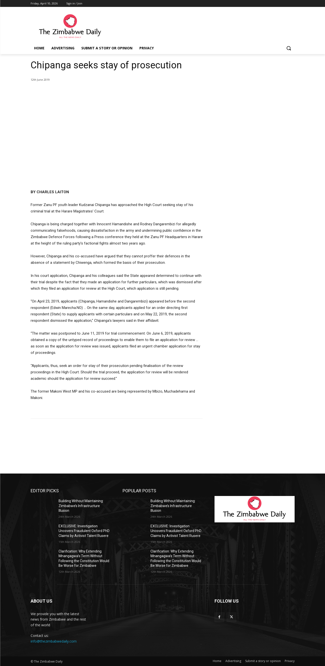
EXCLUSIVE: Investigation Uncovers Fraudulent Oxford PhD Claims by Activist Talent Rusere (84, 531)
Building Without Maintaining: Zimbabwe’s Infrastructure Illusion (81, 506)
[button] (289, 48)
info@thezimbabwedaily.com (54, 641)
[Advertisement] (255, 90)
